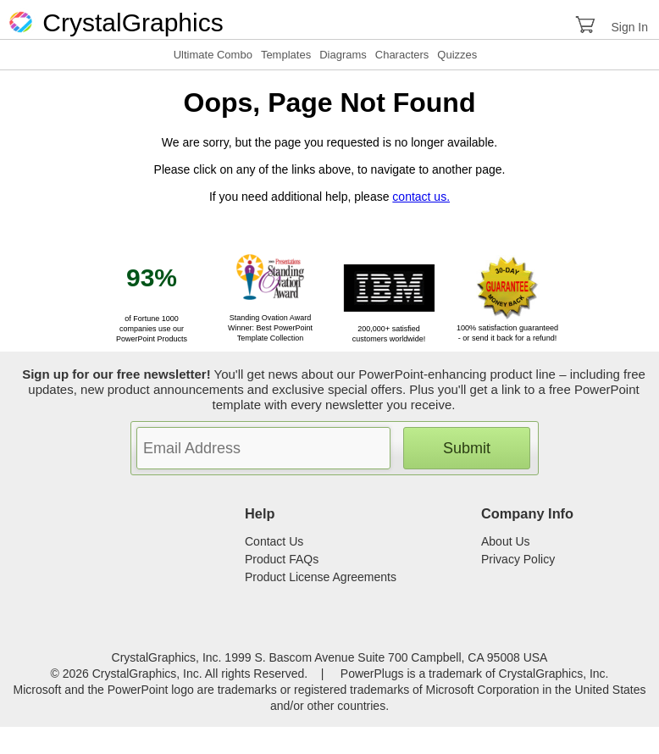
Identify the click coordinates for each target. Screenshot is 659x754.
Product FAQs (281, 559)
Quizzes (457, 54)
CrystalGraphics (115, 22)
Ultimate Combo (213, 54)
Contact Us (274, 541)
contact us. (421, 196)
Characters (402, 54)
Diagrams (343, 54)
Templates (286, 54)
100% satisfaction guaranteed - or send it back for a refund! (507, 327)
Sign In (629, 27)
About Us (505, 541)
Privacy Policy (518, 559)
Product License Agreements (320, 577)
